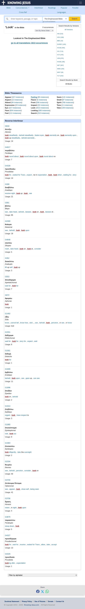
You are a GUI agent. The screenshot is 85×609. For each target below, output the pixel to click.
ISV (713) (60, 51)
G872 (7, 295)
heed (15, 212)
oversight (27, 452)
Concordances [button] (22, 8)
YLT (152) (60, 76)
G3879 (7, 517)
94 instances (17, 102)
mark (7, 249)
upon (74, 135)
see (30, 193)
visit (6, 434)
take (11, 212)
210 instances (43, 113)
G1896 (7, 388)
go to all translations (49, 21)
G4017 (7, 147)
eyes (42, 135)
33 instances (21, 105)
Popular (64, 8)
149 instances (67, 108)
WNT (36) (60, 72)
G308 (7, 184)
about (16, 156)
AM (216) (60, 34)
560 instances (44, 110)
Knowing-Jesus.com (31, 605)
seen (37, 489)
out (15, 434)
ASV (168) (60, 37)
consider (37, 249)
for (10, 175)
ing (8, 563)
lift (6, 267)
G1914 (7, 406)
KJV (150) (60, 55)
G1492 (7, 314)
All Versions (69, 30)
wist (31, 323)
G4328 (7, 166)
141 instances (68, 97)
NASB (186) (61, 62)
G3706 (7, 498)
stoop (7, 526)
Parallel (75, 8)
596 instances (42, 102)
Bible (9, 8)
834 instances (15, 110)
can (34, 378)
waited (15, 175)
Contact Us (60, 601)
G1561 (7, 351)
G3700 (7, 480)
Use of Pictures (39, 601)
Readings (52, 8)
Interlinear (38, 8)
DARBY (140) (61, 44)
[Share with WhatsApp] (47, 591)
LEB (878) (60, 58)
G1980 (7, 424)
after (13, 563)
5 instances (41, 100)
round (11, 156)
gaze (28, 378)
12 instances (17, 100)
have (19, 415)
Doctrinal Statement (12, 601)
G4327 (7, 535)
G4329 (7, 554)
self (11, 267)
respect (24, 415)
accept (54, 545)
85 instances (43, 97)
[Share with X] (42, 592)
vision (7, 508)
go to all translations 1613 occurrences (29, 43)
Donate (50, 601)
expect (29, 175)
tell (17, 323)
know (7, 323)
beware (28, 212)
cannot (13, 323)
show (23, 489)
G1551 (7, 332)
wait (6, 286)
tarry (74, 175)
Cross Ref (23, 12)
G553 (7, 277)
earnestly (53, 135)
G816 (7, 126)
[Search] (25, 19)
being (32, 489)
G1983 (7, 443)
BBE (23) (60, 41)
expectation (42, 175)
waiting (66, 175)
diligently (12, 452)
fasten (37, 135)
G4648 (7, 240)
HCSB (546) (61, 48)
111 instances (15, 113)
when (60, 175)
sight (13, 193)
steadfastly (13, 135)
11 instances (67, 105)
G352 (7, 258)
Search (74, 19)
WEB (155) (60, 69)
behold (21, 135)
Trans (23, 175)
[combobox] (56, 19)
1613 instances (42, 108)
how (26, 323)
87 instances (67, 100)
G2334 (7, 461)
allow (43, 545)
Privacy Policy (27, 601)
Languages (61, 12)
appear (12, 489)
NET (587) (60, 65)
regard (7, 415)
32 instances (43, 105)
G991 (7, 203)
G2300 (7, 221)
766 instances (67, 102)
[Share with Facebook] (38, 591)
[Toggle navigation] (80, 3)
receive (8, 193)
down (12, 526)
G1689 (7, 369)
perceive (54, 323)
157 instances (17, 97)
